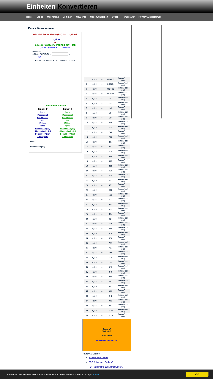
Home (29, 17)
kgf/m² (42, 126)
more (96, 374)
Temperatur (128, 17)
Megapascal (43, 115)
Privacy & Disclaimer (150, 17)
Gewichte (81, 17)
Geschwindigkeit (99, 17)
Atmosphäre (42, 137)
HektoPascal (42, 118)
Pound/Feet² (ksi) (42, 134)
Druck (115, 17)
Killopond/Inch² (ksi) (42, 131)
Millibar (42, 123)
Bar (42, 120)
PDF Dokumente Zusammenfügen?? (106, 367)
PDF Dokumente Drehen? (101, 362)
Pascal (43, 112)
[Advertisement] (55, 83)
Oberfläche (53, 17)
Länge (39, 17)
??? (39, 57)
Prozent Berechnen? (98, 357)
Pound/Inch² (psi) (42, 128)
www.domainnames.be (106, 340)
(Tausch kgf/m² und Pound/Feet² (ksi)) (55, 47)
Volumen (67, 17)
